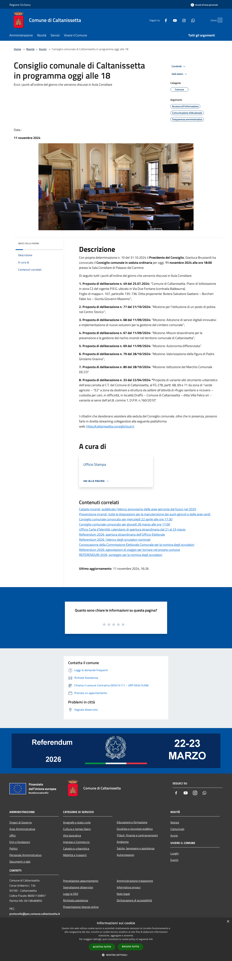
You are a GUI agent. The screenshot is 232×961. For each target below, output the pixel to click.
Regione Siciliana (19, 5)
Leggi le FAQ (70, 894)
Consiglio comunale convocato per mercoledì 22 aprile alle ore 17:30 (125, 519)
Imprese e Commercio (76, 842)
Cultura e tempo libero (77, 829)
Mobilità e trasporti (75, 855)
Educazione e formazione (132, 822)
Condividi (179, 66)
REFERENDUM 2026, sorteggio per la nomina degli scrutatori (120, 554)
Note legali (123, 894)
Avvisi (43, 49)
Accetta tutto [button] (102, 946)
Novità (30, 49)
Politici (13, 848)
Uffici (12, 835)
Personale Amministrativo (25, 855)
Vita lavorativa (72, 835)
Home (17, 49)
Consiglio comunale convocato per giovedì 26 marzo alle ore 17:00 (124, 524)
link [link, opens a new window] (151, 939)
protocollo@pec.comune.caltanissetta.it (34, 914)
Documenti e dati (19, 861)
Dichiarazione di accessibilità (134, 900)
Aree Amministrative (22, 829)
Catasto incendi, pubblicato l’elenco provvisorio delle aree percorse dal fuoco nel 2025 (137, 509)
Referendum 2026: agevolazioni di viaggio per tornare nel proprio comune (129, 549)
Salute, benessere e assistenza (135, 848)
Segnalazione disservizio (78, 887)
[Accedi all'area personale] (204, 5)
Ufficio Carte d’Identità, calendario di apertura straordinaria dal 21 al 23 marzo (132, 529)
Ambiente (123, 842)
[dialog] (116, 939)
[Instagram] (177, 20)
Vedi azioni (180, 74)
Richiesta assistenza (75, 900)
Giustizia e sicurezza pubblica (135, 829)
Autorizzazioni (125, 855)
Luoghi (174, 853)
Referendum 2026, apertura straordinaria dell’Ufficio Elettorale (122, 534)
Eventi (174, 860)
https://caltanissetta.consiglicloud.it (110, 426)
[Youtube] (167, 20)
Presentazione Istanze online (81, 907)
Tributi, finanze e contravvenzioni (137, 835)
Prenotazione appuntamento (80, 881)
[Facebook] (158, 20)
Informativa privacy (129, 887)
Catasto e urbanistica (76, 848)
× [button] (228, 921)
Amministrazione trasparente (135, 881)
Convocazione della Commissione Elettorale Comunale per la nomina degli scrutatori (136, 544)
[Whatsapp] (186, 20)
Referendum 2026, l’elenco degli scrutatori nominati (114, 539)
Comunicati (177, 829)
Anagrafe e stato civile (77, 822)
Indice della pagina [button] (28, 243)
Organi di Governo (20, 822)
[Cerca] (218, 20)
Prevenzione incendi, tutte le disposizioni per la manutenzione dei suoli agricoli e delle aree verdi (144, 514)
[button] (116, 955)
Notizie (174, 822)
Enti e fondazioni (19, 842)
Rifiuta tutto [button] (130, 946)
